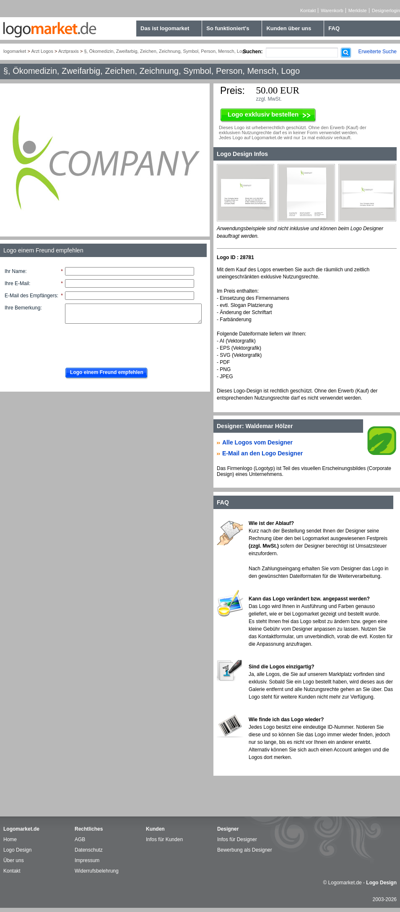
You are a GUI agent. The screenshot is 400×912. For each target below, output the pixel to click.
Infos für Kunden (164, 839)
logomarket (14, 51)
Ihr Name (15, 271)
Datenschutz (89, 850)
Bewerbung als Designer (244, 850)
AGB (80, 839)
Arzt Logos (42, 51)
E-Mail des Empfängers (31, 296)
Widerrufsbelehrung (97, 871)
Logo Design (17, 850)
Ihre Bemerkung (22, 308)
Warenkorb (332, 10)
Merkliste (357, 10)
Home (10, 839)
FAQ (334, 28)
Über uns (13, 860)
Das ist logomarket (164, 28)
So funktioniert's (227, 28)
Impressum (87, 860)
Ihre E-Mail (17, 283)
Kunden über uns (288, 28)
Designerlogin (386, 10)
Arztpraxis (68, 51)
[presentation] (124, 343)
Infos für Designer (237, 839)
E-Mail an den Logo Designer (262, 453)
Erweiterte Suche (377, 52)
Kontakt (308, 10)
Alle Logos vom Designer (257, 442)
